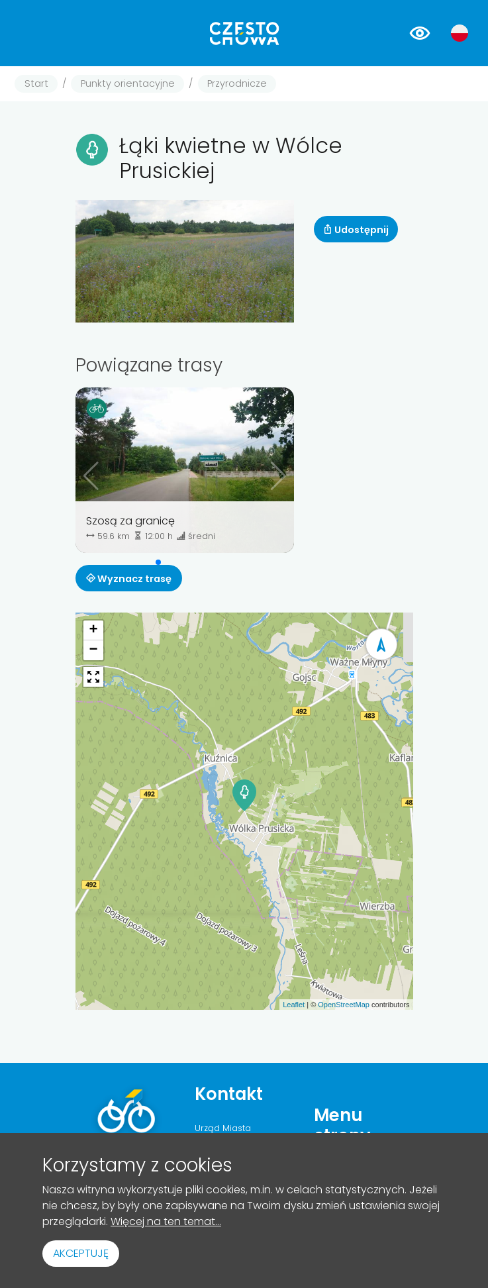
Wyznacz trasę (128, 578)
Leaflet (294, 1005)
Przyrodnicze (237, 83)
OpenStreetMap (343, 1005)
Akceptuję (81, 1253)
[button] (158, 562)
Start (36, 83)
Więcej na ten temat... (166, 1221)
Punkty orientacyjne (128, 83)
